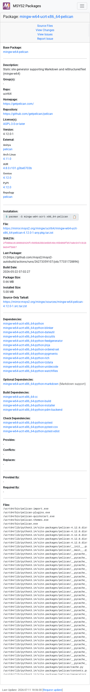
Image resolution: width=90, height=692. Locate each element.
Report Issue (45, 38)
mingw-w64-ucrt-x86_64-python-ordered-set (31, 349)
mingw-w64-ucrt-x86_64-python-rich (26, 358)
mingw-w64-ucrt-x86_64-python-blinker (28, 328)
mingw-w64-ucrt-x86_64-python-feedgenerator (33, 341)
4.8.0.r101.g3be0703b (17, 168)
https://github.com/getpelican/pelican (28, 114)
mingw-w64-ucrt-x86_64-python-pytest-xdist (31, 431)
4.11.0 (7, 159)
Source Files (45, 26)
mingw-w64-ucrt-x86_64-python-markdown (31, 384)
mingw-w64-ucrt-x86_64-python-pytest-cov (30, 427)
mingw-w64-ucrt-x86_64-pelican (46, 16)
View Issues (45, 34)
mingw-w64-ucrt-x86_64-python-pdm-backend (32, 409)
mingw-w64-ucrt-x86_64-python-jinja (26, 345)
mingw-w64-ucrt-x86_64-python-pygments (30, 353)
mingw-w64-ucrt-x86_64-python (23, 323)
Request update (52, 690)
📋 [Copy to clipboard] (74, 217)
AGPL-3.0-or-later (14, 124)
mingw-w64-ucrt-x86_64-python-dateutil (28, 332)
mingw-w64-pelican (15, 52)
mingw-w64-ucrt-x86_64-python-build (27, 401)
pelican (7, 149)
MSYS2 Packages (22, 6)
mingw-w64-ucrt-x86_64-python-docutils (29, 336)
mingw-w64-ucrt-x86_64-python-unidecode (30, 366)
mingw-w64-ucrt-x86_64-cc (20, 397)
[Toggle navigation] (82, 6)
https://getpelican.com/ (18, 103)
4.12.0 (7, 177)
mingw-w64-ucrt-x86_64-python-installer (29, 405)
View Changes (45, 30)
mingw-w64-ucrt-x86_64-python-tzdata (28, 362)
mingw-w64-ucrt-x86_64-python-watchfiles (30, 371)
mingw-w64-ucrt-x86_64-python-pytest (28, 422)
